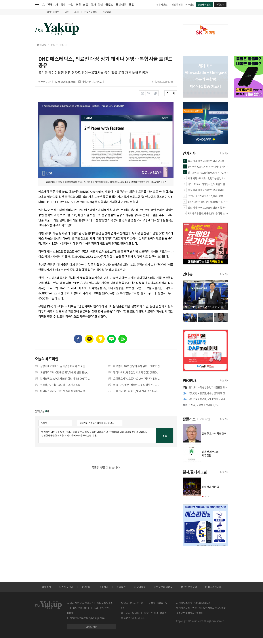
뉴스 (53, 44)
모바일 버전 (91, 626)
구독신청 (220, 4)
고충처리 (103, 587)
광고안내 (86, 587)
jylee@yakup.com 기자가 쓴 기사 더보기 (79, 81)
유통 (67, 12)
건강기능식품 (90, 12)
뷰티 (76, 12)
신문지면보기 (162, 4)
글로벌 (109, 4)
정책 (63, 4)
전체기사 (52, 4)
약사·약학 (97, 4)
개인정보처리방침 (163, 587)
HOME (41, 44)
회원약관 (121, 587)
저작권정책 (140, 587)
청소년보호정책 (189, 587)
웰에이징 (121, 4)
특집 (131, 4)
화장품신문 (177, 4)
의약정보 (189, 4)
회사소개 (46, 587)
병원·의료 (82, 4)
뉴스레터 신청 (204, 4)
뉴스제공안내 (66, 587)
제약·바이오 (53, 12)
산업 (71, 5)
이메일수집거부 (213, 587)
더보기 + (224, 153)
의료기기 (106, 12)
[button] (202, 496)
